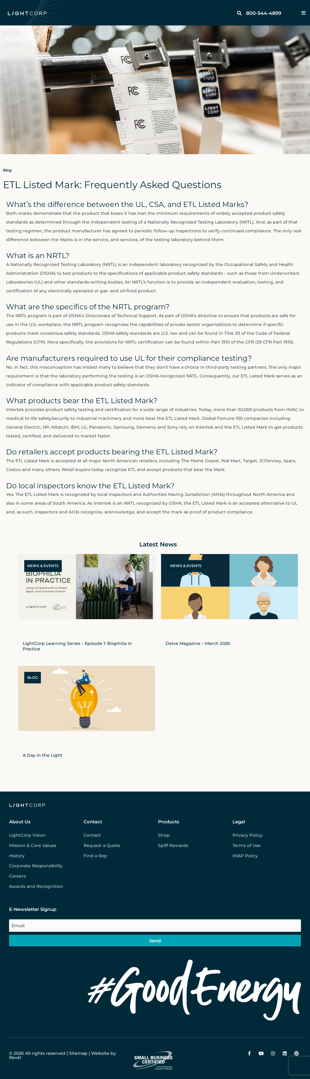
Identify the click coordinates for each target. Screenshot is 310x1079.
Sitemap (78, 1053)
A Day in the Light (42, 755)
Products (168, 822)
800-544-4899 (263, 13)
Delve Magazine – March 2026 (198, 643)
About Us (20, 822)
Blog (7, 170)
